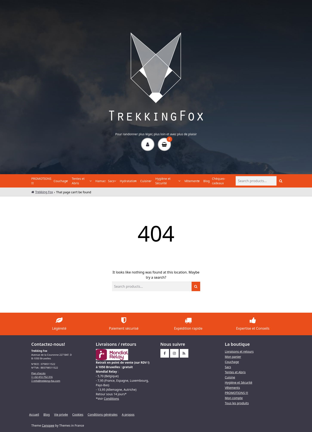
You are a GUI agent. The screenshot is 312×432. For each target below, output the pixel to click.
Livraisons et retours (239, 351)
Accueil (34, 414)
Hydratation (127, 181)
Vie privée (61, 414)
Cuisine (145, 181)
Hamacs (100, 181)
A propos (128, 414)
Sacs (111, 181)
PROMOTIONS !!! (41, 181)
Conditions (111, 399)
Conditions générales (102, 414)
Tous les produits (237, 403)
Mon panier (233, 357)
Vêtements (191, 181)
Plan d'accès (38, 373)
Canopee (48, 425)
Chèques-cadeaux (218, 181)
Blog (206, 181)
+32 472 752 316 (42, 376)
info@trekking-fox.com (45, 380)
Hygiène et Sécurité (163, 181)
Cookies (77, 414)
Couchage (60, 181)
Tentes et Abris (78, 181)
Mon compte (234, 398)
